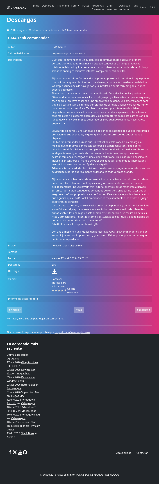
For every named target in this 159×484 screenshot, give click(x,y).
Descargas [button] (48, 5)
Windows (34, 30)
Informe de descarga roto (23, 298)
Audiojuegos (14, 388)
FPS (18, 366)
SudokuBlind (29, 422)
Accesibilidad (123, 453)
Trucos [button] (85, 5)
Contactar (142, 453)
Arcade (11, 437)
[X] (14, 453)
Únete (143, 7)
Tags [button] (135, 5)
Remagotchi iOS (31, 414)
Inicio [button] (36, 5)
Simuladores (50, 30)
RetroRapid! (28, 384)
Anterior (14, 310)
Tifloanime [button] (63, 5)
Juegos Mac (23, 373)
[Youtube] (20, 453)
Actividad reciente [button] (124, 7)
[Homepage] (8, 30)
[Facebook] (10, 453)
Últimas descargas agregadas (17, 356)
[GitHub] (25, 453)
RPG (24, 381)
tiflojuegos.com (18, 7)
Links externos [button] (112, 7)
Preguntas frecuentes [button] (98, 7)
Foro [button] (74, 5)
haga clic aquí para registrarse (72, 332)
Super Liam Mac (30, 392)
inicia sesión (25, 318)
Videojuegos (28, 403)
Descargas (19, 30)
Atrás (79, 310)
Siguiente (143, 310)
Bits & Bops (27, 433)
